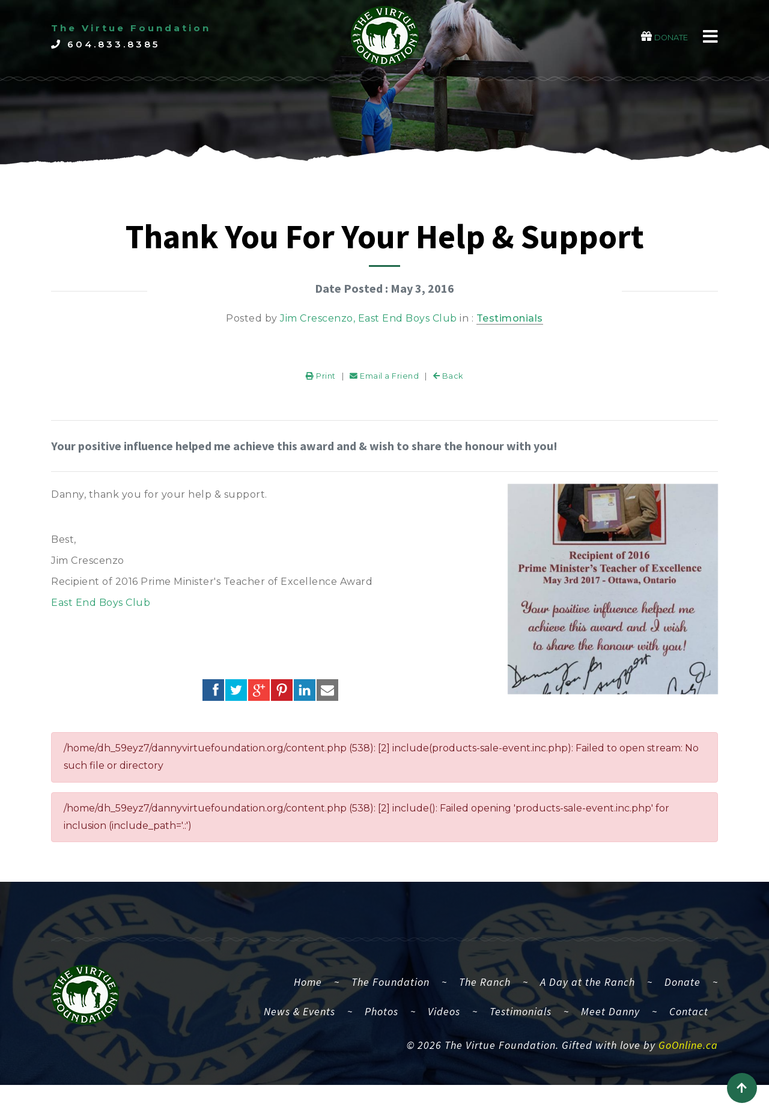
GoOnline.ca (688, 1059)
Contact (688, 1025)
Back (448, 389)
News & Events (299, 1025)
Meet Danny (610, 1025)
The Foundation (390, 996)
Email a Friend (384, 389)
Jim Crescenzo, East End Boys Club (368, 318)
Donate (682, 996)
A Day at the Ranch (587, 996)
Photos (381, 1025)
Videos (444, 1025)
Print (321, 389)
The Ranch (485, 996)
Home (313, 994)
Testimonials (509, 318)
